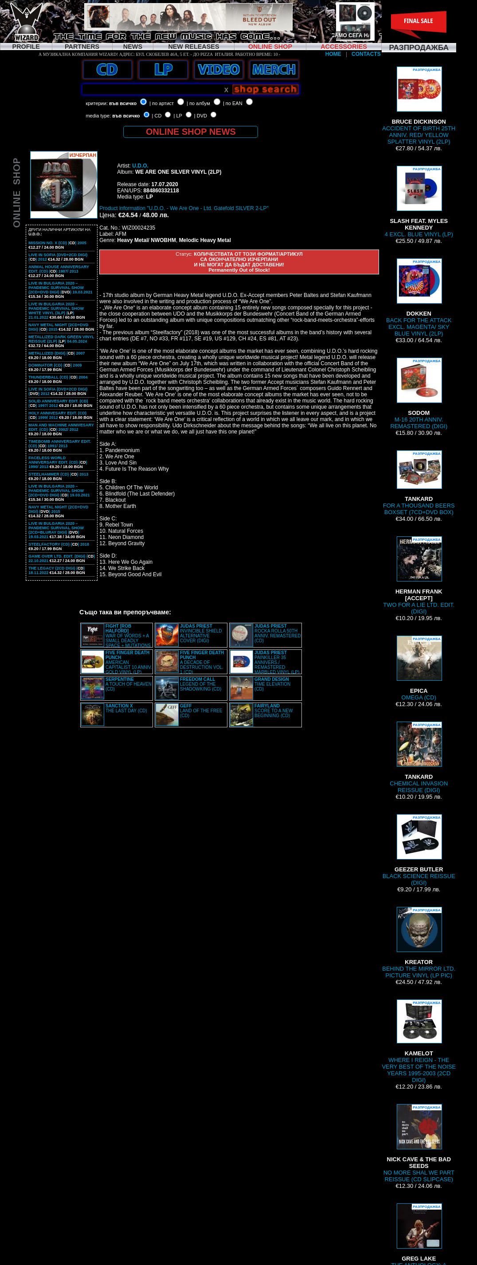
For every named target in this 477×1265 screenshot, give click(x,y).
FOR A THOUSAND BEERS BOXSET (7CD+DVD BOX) (419, 482)
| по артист (161, 103)
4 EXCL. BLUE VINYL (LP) (419, 202)
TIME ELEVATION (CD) (272, 684)
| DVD (200, 115)
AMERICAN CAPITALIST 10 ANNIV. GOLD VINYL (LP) (129, 662)
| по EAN (232, 103)
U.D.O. (140, 166)
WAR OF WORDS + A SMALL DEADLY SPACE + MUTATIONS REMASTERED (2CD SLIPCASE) (116, 638)
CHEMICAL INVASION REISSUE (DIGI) (419, 757)
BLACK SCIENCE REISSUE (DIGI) (419, 850)
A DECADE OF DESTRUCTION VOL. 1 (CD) (202, 662)
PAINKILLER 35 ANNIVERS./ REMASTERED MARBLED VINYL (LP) (276, 662)
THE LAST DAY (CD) (126, 708)
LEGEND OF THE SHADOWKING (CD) (200, 684)
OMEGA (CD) (419, 668)
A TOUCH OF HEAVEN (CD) (129, 684)
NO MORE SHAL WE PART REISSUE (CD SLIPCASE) (418, 1143)
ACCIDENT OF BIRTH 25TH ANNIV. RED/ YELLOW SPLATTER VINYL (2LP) (418, 105)
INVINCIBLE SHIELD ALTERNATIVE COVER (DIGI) (201, 633)
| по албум (198, 103)
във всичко (123, 103)
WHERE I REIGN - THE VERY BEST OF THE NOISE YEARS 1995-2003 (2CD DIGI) (419, 1041)
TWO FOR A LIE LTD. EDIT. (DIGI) (418, 575)
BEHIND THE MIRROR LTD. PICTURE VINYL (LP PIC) (418, 943)
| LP (178, 115)
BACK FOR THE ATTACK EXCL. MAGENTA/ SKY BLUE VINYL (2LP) (419, 297)
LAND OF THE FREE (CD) (201, 710)
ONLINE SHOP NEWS (191, 132)
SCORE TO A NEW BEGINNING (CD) (273, 710)
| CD (157, 115)
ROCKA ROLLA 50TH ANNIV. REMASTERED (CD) (277, 633)
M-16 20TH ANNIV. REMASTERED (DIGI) (418, 393)
